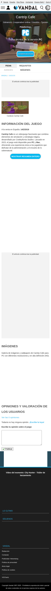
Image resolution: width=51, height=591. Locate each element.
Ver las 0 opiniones (10, 417)
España (12, 2)
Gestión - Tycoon (40, 22)
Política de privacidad (9, 562)
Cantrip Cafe (25, 17)
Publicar (7, 449)
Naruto (5, 2)
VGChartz (5, 577)
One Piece (20, 2)
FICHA (8, 66)
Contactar (5, 555)
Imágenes (25, 70)
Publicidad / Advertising (10, 559)
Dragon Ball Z (39, 2)
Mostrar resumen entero (25, 156)
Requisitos (25, 66)
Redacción (5, 551)
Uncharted (29, 2)
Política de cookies (8, 570)
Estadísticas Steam (25, 54)
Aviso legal (6, 566)
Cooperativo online (21, 22)
